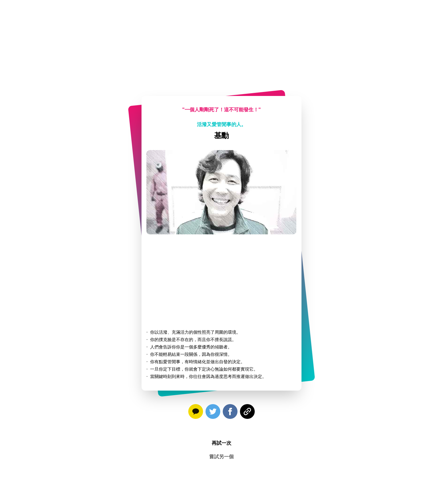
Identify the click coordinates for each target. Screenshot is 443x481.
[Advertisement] (221, 43)
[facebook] (230, 412)
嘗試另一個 (221, 456)
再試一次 (221, 442)
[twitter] (213, 412)
